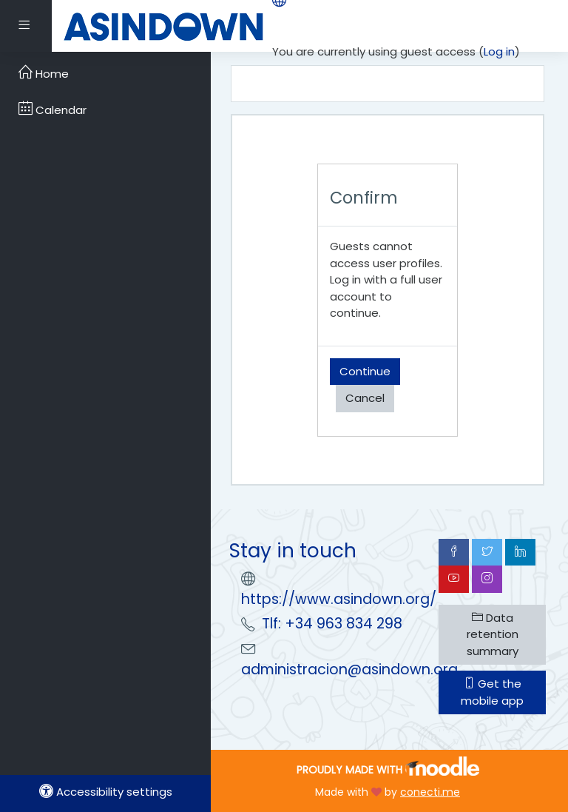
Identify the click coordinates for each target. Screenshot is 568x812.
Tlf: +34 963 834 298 (332, 624)
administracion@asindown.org (349, 670)
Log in (499, 51)
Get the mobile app (492, 692)
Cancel (365, 398)
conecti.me (430, 792)
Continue (364, 371)
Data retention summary (492, 634)
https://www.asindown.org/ (338, 599)
